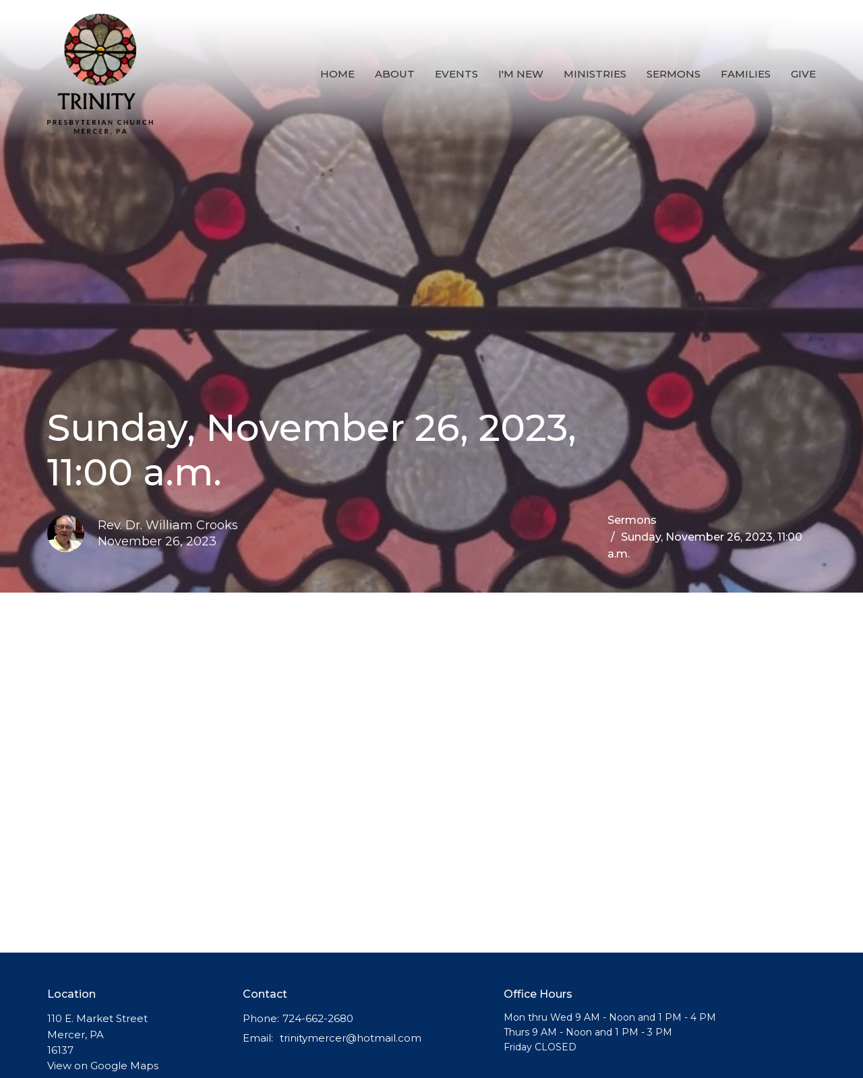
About (395, 73)
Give (803, 73)
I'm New (520, 73)
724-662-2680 (317, 1018)
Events (456, 73)
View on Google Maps (102, 1065)
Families (746, 73)
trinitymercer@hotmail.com (350, 1037)
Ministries (595, 73)
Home (337, 73)
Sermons (674, 73)
